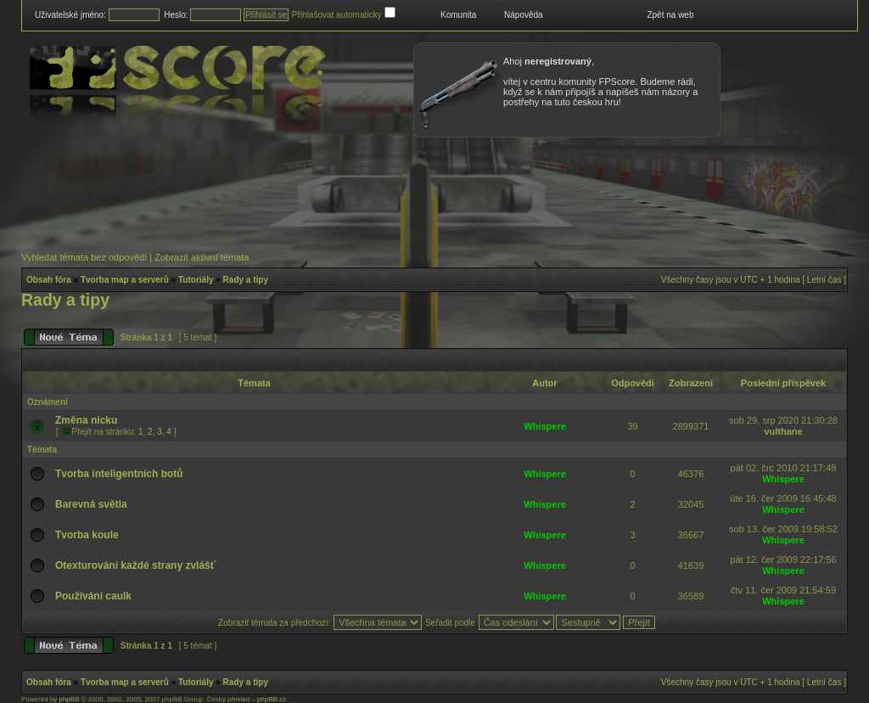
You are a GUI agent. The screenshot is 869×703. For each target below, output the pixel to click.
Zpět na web (670, 15)
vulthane (783, 431)
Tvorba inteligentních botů (119, 474)
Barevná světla (91, 504)
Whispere (545, 426)
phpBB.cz (271, 699)
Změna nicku (86, 420)
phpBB (69, 699)
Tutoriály (195, 279)
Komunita (458, 15)
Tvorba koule (87, 535)
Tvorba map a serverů (125, 279)
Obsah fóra (48, 279)
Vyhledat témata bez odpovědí (84, 257)
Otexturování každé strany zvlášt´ (136, 565)
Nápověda (523, 15)
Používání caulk (93, 596)
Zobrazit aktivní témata (201, 257)
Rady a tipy (245, 279)
